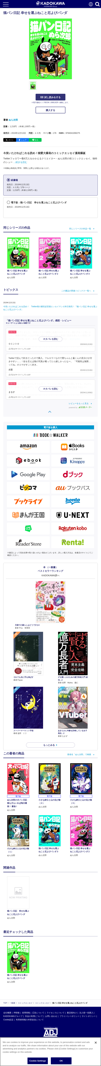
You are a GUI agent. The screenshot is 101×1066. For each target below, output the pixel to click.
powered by (80, 407)
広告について (38, 1013)
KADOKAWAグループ (13, 1016)
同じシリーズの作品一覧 (80, 229)
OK (61, 1061)
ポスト (11, 140)
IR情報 (17, 1013)
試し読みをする (50, 97)
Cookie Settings (37, 1061)
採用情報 (26, 1013)
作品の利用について (34, 1016)
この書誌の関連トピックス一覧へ (76, 291)
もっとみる (49, 745)
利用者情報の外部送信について (30, 1020)
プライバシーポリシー (69, 1016)
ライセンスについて (56, 1013)
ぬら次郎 (13, 119)
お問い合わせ (51, 1016)
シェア (23, 140)
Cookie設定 (8, 1020)
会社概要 (7, 1013)
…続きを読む (20, 162)
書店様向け (72, 1013)
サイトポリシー (89, 1016)
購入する (50, 110)
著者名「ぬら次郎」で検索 (79, 754)
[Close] (95, 1042)
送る (36, 140)
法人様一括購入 (86, 1013)
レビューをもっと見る (79, 403)
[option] (19, 898)
